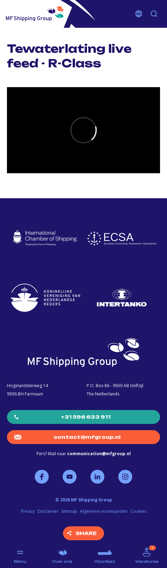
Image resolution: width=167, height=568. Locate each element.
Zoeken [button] (154, 14)
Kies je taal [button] (139, 14)
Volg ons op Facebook (42, 477)
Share (86, 533)
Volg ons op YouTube (70, 477)
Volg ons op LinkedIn (97, 477)
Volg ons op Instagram (125, 477)
